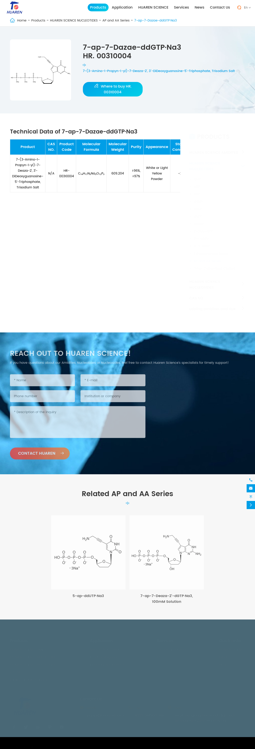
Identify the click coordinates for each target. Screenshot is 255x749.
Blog (222, 663)
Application (122, 7)
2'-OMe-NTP (203, 227)
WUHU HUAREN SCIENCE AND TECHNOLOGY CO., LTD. (70, 745)
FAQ (160, 656)
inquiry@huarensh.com (105, 714)
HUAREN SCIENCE (153, 7)
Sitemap (207, 745)
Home (21, 20)
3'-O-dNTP (202, 242)
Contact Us (220, 7)
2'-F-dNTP (201, 235)
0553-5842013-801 (149, 714)
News (199, 7)
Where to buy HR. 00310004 (113, 89)
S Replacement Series (211, 250)
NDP (197, 183)
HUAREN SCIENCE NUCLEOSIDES (204, 281)
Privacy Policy (234, 745)
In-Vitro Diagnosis (104, 656)
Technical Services (172, 648)
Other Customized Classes (214, 265)
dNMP (198, 198)
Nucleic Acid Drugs (105, 648)
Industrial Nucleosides (107, 663)
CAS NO (196, 294)
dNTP (198, 212)
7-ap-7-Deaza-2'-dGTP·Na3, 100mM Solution (166, 600)
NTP (196, 190)
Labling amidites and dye (212, 305)
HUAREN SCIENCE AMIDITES (213, 149)
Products (98, 7)
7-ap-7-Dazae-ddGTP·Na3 (155, 20)
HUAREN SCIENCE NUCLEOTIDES (74, 20)
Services (181, 7)
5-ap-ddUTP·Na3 (88, 598)
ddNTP (199, 220)
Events (224, 656)
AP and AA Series (115, 20)
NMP (197, 175)
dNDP (198, 205)
